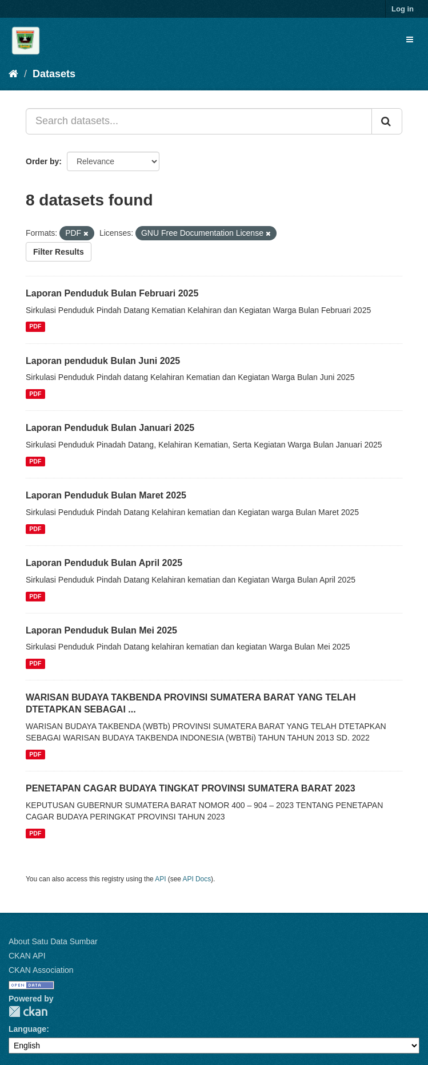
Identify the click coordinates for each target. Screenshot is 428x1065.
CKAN (28, 1011)
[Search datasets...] (199, 121)
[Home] (13, 74)
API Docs (197, 879)
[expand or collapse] (409, 39)
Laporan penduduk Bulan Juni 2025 (103, 361)
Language (27, 1029)
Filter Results (58, 251)
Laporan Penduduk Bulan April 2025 (104, 563)
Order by (42, 161)
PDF (35, 326)
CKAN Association (41, 970)
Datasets (54, 74)
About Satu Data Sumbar (53, 941)
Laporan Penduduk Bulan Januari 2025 (110, 428)
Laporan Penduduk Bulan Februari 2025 (112, 293)
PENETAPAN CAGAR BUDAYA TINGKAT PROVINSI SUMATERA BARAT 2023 (190, 788)
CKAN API (27, 955)
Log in (402, 9)
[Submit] (386, 121)
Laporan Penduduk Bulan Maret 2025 (106, 495)
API (160, 879)
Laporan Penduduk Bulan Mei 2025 (101, 630)
